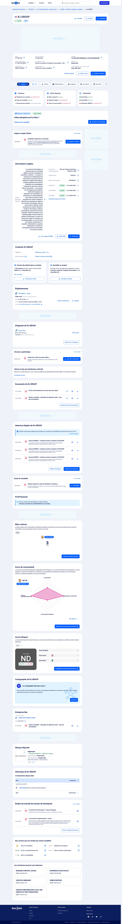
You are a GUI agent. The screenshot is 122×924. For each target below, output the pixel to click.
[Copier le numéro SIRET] (27, 62)
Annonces (97, 84)
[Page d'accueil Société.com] (15, 3)
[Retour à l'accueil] (17, 908)
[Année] (18, 645)
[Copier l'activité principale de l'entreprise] (44, 199)
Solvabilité (101, 18)
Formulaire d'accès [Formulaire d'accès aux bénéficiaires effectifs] (19, 375)
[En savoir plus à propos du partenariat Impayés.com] (79, 846)
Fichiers (31, 913)
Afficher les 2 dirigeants (71, 342)
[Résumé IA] (67, 391)
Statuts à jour (83, 73)
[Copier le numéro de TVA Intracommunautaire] (26, 67)
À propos (66, 922)
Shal (79, 68)
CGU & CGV (72, 922)
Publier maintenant (55, 469)
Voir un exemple (77, 133)
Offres (50, 3)
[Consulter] (72, 391)
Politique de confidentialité (93, 922)
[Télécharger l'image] (24, 752)
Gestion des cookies (81, 922)
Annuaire (31, 915)
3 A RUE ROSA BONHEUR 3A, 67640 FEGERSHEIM (85, 58)
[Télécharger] (78, 391)
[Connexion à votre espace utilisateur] (104, 3)
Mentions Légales (105, 922)
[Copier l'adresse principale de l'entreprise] (101, 57)
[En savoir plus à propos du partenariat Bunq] (45, 850)
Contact (44, 84)
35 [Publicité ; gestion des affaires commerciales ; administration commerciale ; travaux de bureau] (32, 762)
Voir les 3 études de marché (70, 830)
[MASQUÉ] (22, 788)
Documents (84, 84)
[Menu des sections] (14, 84)
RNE (76, 68)
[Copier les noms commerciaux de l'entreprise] (78, 180)
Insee (72, 68)
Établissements (57, 84)
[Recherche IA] (23, 84)
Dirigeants (72, 84)
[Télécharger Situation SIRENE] (78, 190)
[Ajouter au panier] (73, 142)
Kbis (34, 84)
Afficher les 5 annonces (71, 469)
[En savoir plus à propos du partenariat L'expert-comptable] (45, 855)
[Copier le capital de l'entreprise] (78, 175)
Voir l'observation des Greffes (57, 199)
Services (41, 3)
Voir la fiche (75, 332)
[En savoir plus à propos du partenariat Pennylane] (79, 850)
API (30, 918)
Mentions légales (69, 73)
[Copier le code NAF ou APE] (67, 62)
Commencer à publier (73, 433)
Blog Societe (89, 910)
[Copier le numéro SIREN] (24, 57)
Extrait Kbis (73, 236)
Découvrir (74, 700)
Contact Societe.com (63, 910)
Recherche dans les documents (69, 405)
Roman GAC (74, 63)
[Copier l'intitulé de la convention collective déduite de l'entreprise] (78, 170)
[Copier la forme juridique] (53, 67)
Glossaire (60, 913)
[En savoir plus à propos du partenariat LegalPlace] (45, 846)
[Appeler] (89, 18)
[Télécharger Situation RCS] (78, 185)
